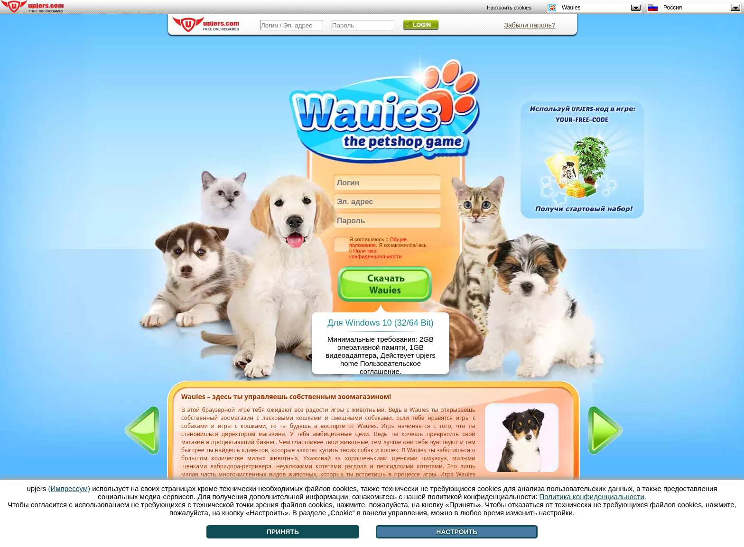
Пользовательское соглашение (390, 367)
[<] (141, 430)
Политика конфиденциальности (375, 253)
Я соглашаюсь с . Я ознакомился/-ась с (388, 248)
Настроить (456, 532)
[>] (605, 430)
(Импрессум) (69, 488)
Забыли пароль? (529, 25)
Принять (283, 532)
